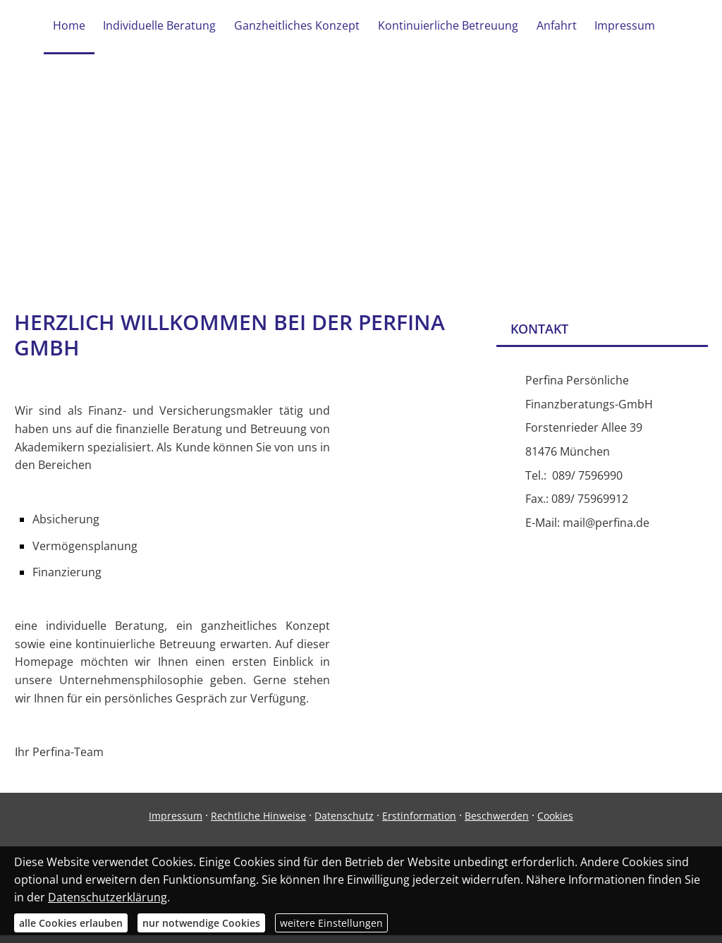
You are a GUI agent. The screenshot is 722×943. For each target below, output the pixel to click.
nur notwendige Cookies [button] (201, 923)
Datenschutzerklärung (107, 897)
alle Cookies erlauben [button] (71, 923)
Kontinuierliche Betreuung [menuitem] (447, 27)
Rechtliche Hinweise (258, 823)
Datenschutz (344, 823)
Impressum (175, 823)
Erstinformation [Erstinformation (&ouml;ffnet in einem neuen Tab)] (419, 823)
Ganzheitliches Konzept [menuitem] (297, 27)
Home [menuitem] (72, 27)
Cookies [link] (555, 823)
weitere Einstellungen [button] (331, 923)
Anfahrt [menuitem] (554, 27)
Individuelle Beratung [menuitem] (161, 27)
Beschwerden (497, 823)
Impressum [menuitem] (622, 27)
